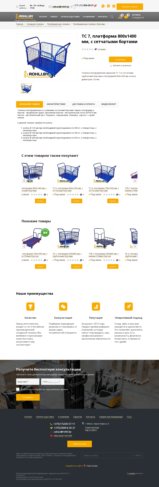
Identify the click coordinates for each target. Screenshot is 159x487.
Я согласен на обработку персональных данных (42, 389)
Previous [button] (24, 180)
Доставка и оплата (84, 104)
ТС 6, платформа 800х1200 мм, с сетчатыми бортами (68, 189)
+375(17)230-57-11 (62, 423)
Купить (40, 201)
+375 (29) (84, 5)
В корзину (120, 59)
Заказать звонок (130, 6)
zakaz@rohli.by (61, 431)
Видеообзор (109, 104)
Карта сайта (90, 430)
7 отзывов (131, 473)
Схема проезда (92, 427)
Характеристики (56, 104)
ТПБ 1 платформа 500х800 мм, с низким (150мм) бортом (104, 254)
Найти (138, 455)
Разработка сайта (74, 466)
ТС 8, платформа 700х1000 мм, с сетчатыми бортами (104, 189)
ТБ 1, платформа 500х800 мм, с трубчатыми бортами (67, 254)
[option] (46, 57)
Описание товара (29, 104)
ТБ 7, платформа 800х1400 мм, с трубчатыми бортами (31, 189)
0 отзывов (101, 49)
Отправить (28, 397)
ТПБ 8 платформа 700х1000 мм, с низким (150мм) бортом (31, 254)
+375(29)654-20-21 (62, 427)
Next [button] (135, 180)
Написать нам (79, 444)
